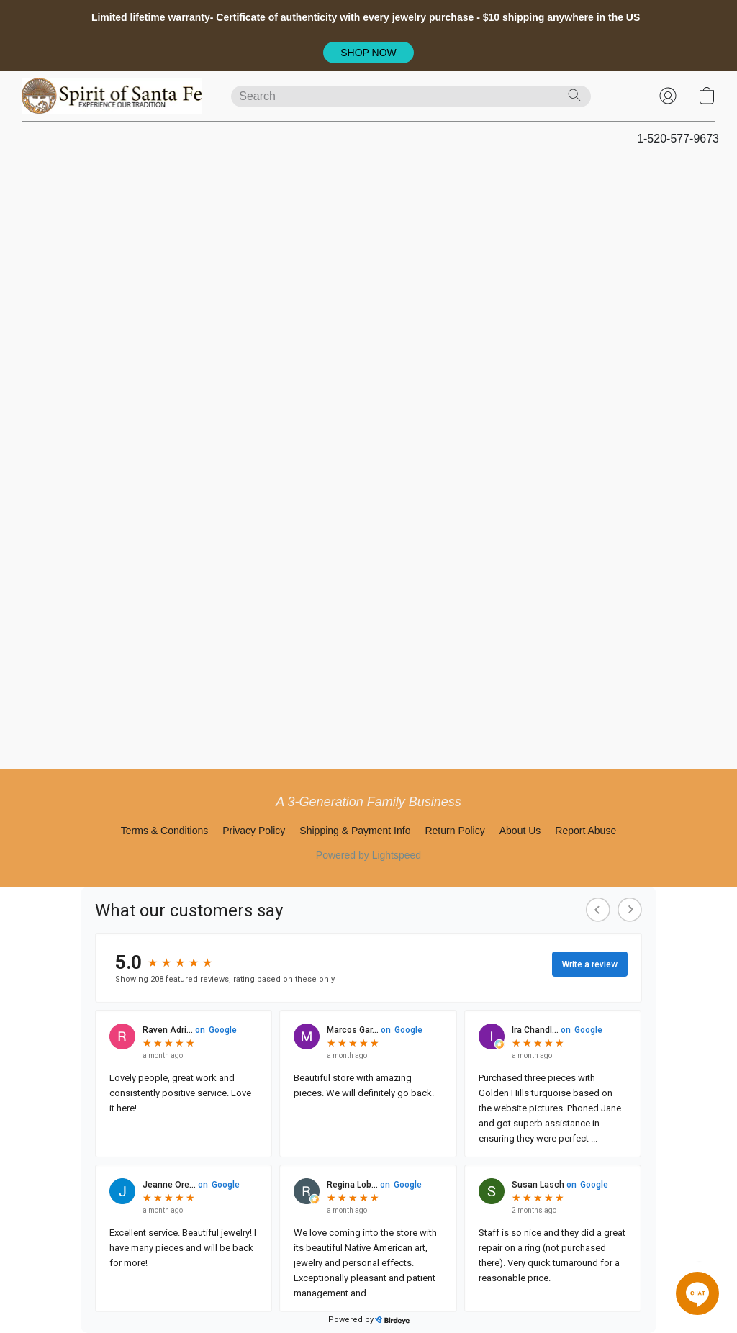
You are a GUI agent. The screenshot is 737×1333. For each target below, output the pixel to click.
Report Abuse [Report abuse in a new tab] (585, 830)
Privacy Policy (253, 830)
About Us (520, 830)
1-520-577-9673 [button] (678, 138)
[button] (369, 52)
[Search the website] (574, 95)
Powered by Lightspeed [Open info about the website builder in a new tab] (368, 855)
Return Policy (454, 830)
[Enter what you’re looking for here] (411, 96)
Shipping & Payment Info (354, 830)
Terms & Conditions (164, 830)
